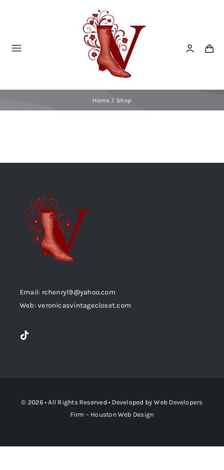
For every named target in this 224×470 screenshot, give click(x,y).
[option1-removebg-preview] (114, 10)
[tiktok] (24, 335)
